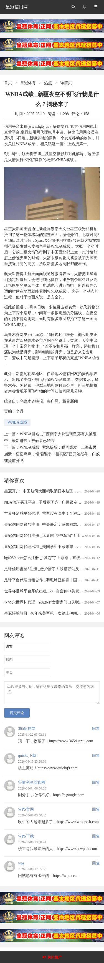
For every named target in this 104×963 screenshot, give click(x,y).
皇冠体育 (28, 83)
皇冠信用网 (17, 6)
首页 (8, 83)
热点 (48, 83)
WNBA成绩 (17, 422)
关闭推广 (54, 957)
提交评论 (17, 716)
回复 (96, 732)
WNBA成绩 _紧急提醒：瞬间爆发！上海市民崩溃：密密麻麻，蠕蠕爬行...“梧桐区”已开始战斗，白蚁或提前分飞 (52, 454)
